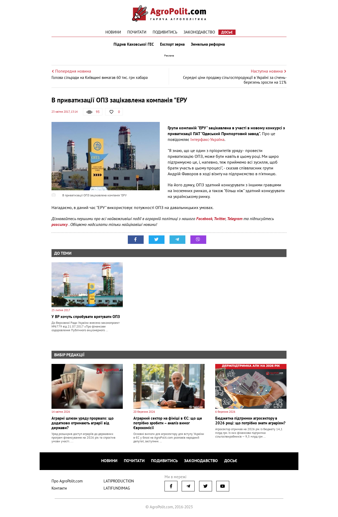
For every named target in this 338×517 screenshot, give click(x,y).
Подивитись (165, 32)
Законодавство (199, 32)
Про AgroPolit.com (67, 480)
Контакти (59, 488)
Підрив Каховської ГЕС (134, 44)
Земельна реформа (208, 44)
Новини (113, 32)
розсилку (60, 224)
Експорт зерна (172, 44)
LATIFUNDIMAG (117, 488)
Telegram (234, 218)
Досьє (227, 32)
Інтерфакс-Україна (207, 139)
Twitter (220, 218)
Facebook (204, 218)
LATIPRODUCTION (119, 480)
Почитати (136, 32)
